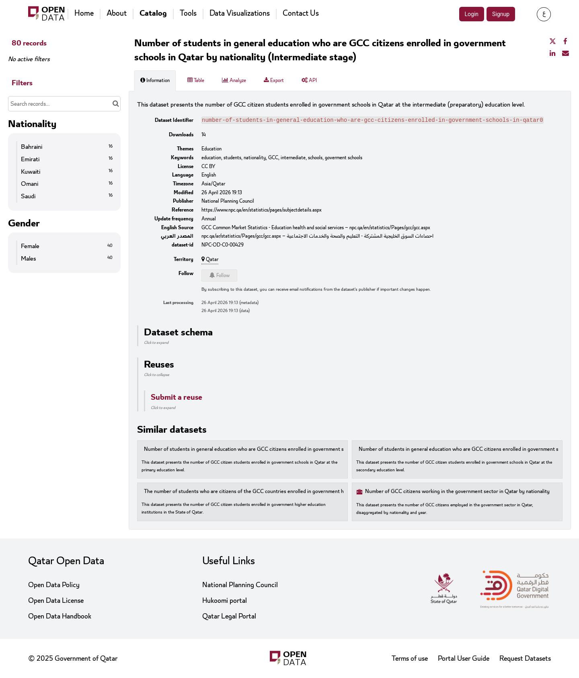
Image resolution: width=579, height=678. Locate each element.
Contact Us (301, 13)
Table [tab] (195, 80)
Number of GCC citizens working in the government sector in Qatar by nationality (457, 492)
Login (472, 14)
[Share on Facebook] (565, 41)
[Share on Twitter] (552, 41)
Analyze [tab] (234, 80)
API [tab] (309, 80)
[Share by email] (565, 53)
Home (84, 13)
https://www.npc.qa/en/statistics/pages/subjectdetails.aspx (261, 210)
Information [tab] (155, 80)
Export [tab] (274, 80)
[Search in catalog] (116, 103)
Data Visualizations (239, 13)
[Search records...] (64, 103)
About (117, 13)
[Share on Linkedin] (552, 53)
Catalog (153, 13)
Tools (188, 13)
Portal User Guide (463, 658)
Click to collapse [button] (156, 375)
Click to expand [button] (156, 343)
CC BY (208, 167)
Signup (500, 14)
